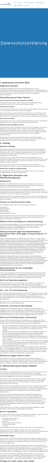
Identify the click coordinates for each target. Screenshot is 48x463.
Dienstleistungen (39, 2)
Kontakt (27, 5)
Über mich (20, 2)
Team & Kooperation (29, 2)
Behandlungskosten (18, 5)
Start (15, 2)
